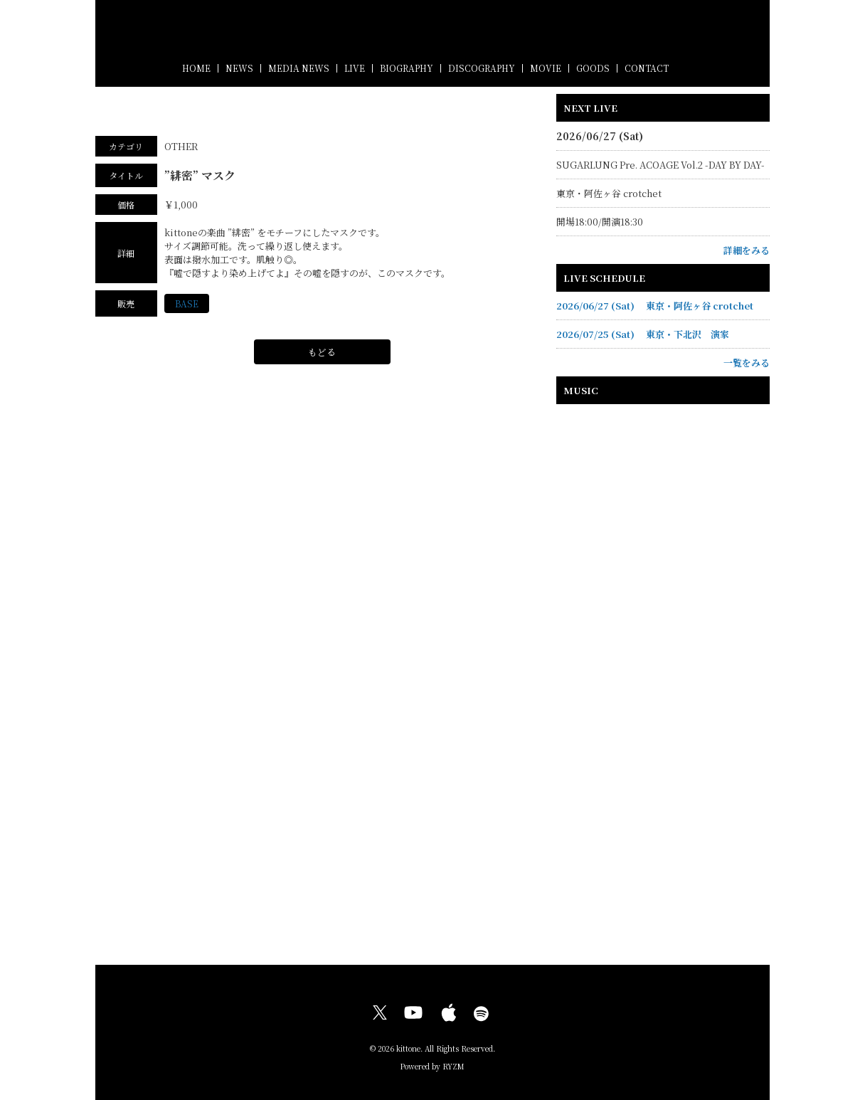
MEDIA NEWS (298, 68)
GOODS (593, 68)
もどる (322, 352)
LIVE (354, 68)
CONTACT (647, 68)
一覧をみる (746, 362)
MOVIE (545, 68)
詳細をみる (746, 250)
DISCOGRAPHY (481, 68)
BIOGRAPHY (406, 68)
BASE (186, 304)
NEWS (239, 68)
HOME (196, 68)
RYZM (453, 1066)
